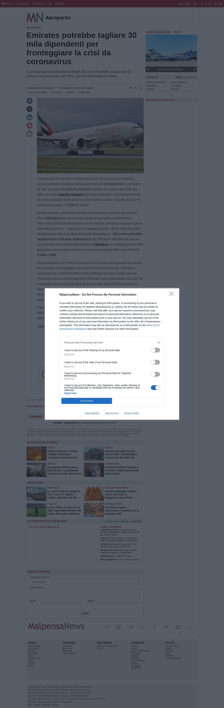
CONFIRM (86, 401)
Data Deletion (92, 413)
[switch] (155, 350)
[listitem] (112, 342)
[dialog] (112, 354)
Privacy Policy (131, 413)
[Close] (172, 295)
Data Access (112, 413)
